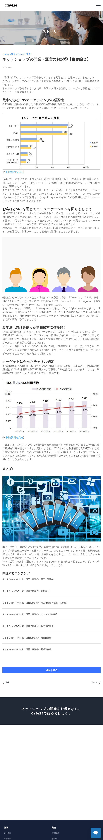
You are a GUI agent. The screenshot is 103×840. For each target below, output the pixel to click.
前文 (8, 682)
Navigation (98, 5)
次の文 (94, 682)
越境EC (54, 838)
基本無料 (7, 838)
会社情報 (7, 833)
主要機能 (55, 833)
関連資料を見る (14, 171)
